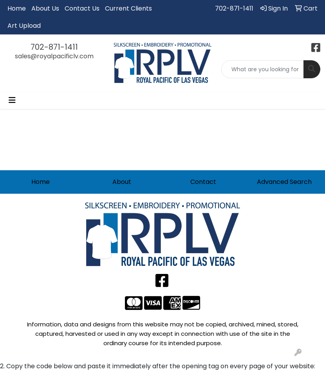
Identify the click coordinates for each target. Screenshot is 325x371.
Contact (203, 181)
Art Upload (24, 25)
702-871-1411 (234, 8)
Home (16, 8)
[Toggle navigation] (12, 100)
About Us (45, 8)
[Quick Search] (262, 69)
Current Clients (128, 8)
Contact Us (82, 8)
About (121, 181)
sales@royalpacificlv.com (54, 56)
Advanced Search (284, 181)
